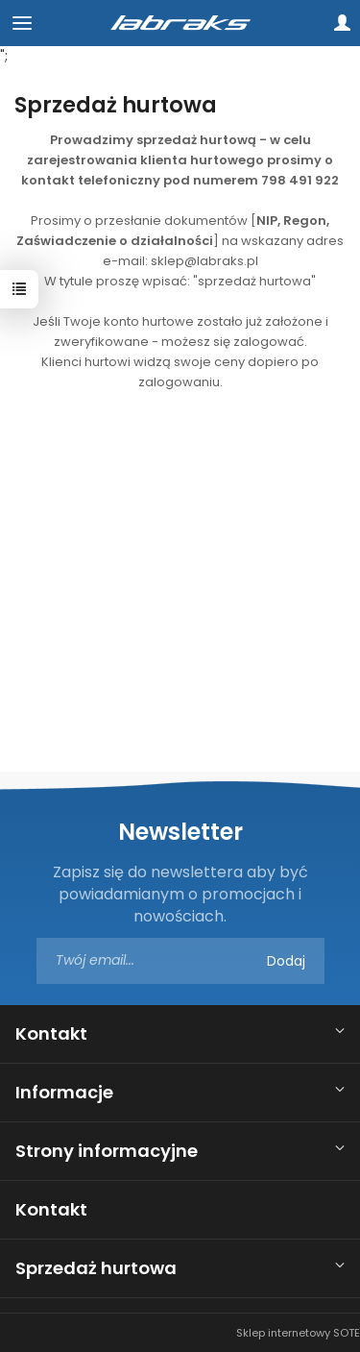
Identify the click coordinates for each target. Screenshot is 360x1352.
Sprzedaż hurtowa (96, 1268)
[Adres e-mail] (180, 961)
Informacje (64, 1092)
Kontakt (51, 1033)
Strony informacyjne (106, 1151)
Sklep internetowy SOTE (298, 1332)
